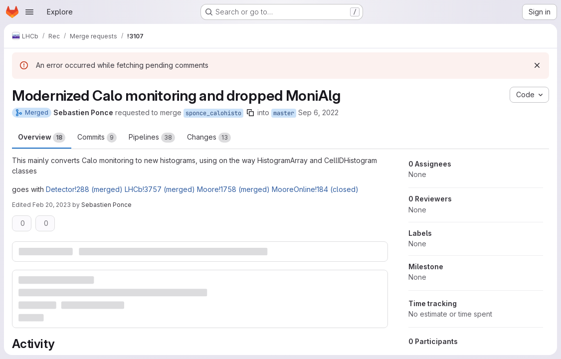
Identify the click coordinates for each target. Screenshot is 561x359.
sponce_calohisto (213, 113)
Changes (209, 138)
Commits (97, 138)
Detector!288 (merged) (84, 189)
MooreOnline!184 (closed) (315, 189)
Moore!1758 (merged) (233, 189)
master (283, 113)
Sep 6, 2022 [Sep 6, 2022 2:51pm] (318, 112)
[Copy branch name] (250, 113)
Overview (41, 138)
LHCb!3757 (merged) (160, 189)
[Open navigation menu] (29, 12)
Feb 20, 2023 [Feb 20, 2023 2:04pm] (51, 204)
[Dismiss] (537, 65)
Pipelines (152, 138)
